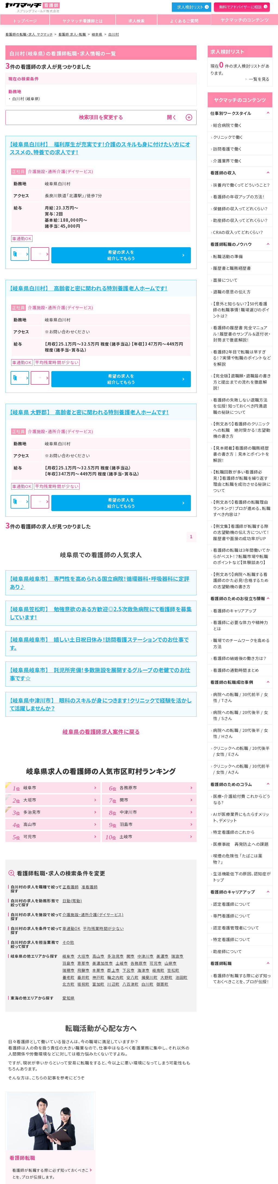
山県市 (171, 963)
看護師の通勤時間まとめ (236, 670)
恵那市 (83, 963)
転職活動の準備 (228, 256)
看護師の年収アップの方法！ (239, 196)
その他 (68, 942)
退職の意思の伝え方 (232, 292)
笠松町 (173, 970)
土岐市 (122, 963)
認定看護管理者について (236, 928)
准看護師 (89, 886)
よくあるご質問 (181, 20)
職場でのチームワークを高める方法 (241, 643)
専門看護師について (232, 916)
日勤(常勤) (72, 900)
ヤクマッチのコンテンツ (243, 20)
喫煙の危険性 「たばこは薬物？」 (238, 859)
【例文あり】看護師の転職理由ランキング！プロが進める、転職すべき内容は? (241, 508)
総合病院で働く (227, 125)
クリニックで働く (228, 137)
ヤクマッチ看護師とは (82, 20)
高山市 (98, 956)
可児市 (156, 963)
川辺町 (113, 984)
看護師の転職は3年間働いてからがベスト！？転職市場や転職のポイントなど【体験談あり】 (241, 556)
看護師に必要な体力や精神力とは (240, 625)
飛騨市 (83, 970)
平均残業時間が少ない (103, 928)
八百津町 (130, 984)
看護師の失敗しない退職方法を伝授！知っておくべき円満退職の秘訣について (240, 406)
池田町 (181, 977)
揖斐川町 (149, 977)
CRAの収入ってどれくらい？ (238, 232)
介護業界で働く (227, 161)
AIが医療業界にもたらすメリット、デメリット (241, 817)
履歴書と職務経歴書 (232, 268)
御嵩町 (162, 984)
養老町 (68, 977)
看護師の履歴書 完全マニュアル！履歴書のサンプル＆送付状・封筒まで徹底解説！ (242, 334)
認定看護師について (232, 904)
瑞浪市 (177, 956)
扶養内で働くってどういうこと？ (241, 185)
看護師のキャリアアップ (234, 610)
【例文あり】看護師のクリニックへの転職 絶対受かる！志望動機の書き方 (241, 430)
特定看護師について (232, 939)
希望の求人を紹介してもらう (162, 255)
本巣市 (98, 970)
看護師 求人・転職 (72, 34)
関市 (131, 956)
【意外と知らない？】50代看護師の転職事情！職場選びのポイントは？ (241, 310)
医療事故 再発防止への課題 (240, 844)
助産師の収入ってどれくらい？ (240, 220)
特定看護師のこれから (234, 832)
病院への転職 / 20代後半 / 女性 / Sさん (240, 715)
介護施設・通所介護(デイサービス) (93, 914)
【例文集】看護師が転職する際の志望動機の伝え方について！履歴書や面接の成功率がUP (241, 532)
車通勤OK (71, 928)
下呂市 (128, 970)
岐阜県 (97, 34)
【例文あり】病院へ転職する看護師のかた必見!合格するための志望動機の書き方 (241, 580)
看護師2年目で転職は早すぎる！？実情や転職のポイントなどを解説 (242, 358)
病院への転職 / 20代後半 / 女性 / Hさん (240, 733)
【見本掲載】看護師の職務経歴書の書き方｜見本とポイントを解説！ (241, 454)
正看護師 (70, 886)
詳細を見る (101, 255)
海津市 (143, 970)
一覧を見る (259, 79)
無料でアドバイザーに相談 (240, 7)
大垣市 (83, 956)
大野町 (166, 977)
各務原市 (139, 963)
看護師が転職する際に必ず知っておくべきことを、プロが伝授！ (242, 979)
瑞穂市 (68, 970)
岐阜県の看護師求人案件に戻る (101, 731)
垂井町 (83, 977)
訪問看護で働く (227, 149)
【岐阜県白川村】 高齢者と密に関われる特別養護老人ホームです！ (89, 288)
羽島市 (68, 963)
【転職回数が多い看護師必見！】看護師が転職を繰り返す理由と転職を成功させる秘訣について (242, 481)
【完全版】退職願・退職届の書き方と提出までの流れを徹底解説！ (242, 382)
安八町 (133, 977)
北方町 (68, 984)
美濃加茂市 (102, 963)
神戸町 (98, 977)
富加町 (98, 984)
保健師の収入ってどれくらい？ (240, 208)
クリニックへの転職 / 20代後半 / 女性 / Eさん (241, 751)
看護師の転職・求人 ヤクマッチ (29, 34)
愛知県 (68, 998)
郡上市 (113, 970)
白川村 (113, 34)
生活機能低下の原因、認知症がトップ (242, 877)
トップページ (24, 20)
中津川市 (145, 956)
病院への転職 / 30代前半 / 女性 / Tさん (240, 697)
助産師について (227, 951)
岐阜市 (68, 956)
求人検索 (135, 20)
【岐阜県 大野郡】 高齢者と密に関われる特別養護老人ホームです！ (89, 412)
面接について (225, 280)
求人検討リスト (190, 7)
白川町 (147, 984)
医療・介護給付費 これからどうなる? (241, 799)
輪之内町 (115, 977)
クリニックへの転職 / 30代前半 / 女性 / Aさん (241, 769)
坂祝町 (83, 984)
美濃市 (162, 956)
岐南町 (158, 970)
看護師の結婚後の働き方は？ (240, 658)
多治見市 (115, 956)
